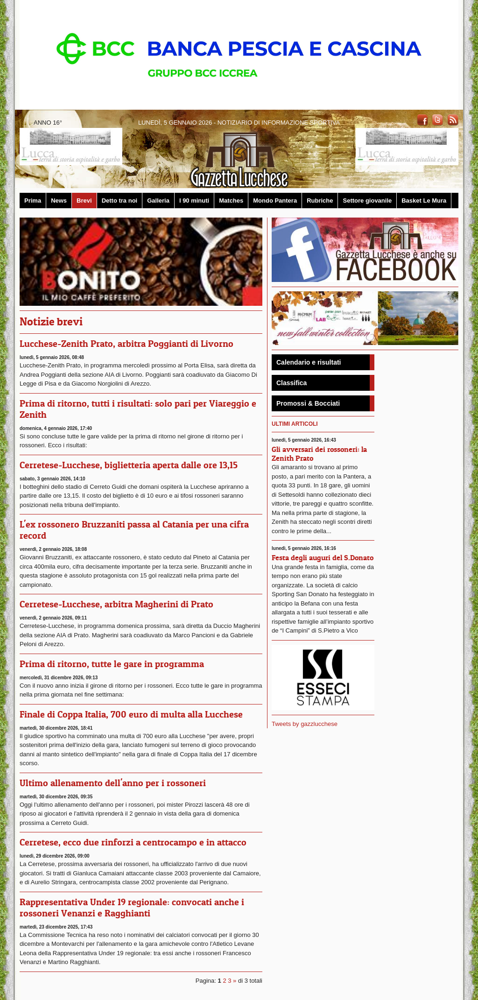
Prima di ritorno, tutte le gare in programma (112, 663)
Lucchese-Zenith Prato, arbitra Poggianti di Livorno (126, 343)
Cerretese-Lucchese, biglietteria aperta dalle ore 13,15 (129, 465)
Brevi (84, 200)
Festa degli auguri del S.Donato (322, 557)
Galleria (158, 200)
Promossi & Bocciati (308, 403)
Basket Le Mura (423, 200)
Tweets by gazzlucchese (304, 723)
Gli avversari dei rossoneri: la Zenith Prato (319, 453)
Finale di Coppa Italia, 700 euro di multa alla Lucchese (131, 714)
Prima (32, 200)
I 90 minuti (194, 200)
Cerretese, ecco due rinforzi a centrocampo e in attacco (133, 842)
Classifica (291, 383)
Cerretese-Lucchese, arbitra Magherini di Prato (116, 604)
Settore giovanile (367, 200)
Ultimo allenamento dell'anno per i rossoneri (113, 783)
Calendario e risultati (308, 362)
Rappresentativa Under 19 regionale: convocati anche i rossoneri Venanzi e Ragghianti (132, 907)
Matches (231, 200)
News (59, 200)
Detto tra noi (120, 200)
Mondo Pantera (275, 200)
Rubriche (320, 200)
